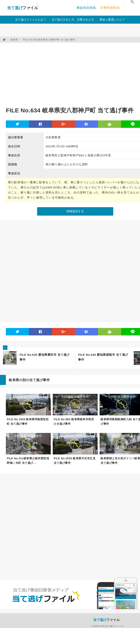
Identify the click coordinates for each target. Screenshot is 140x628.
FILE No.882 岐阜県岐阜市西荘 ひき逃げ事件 (74, 421)
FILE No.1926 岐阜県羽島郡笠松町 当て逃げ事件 (28, 421)
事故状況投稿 (86, 7)
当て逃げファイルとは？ (30, 19)
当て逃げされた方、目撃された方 (73, 19)
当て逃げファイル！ (23, 8)
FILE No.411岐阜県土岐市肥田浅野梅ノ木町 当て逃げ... (28, 460)
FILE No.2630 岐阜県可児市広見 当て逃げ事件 (74, 460)
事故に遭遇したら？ (112, 19)
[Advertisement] (51, 73)
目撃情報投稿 (109, 7)
